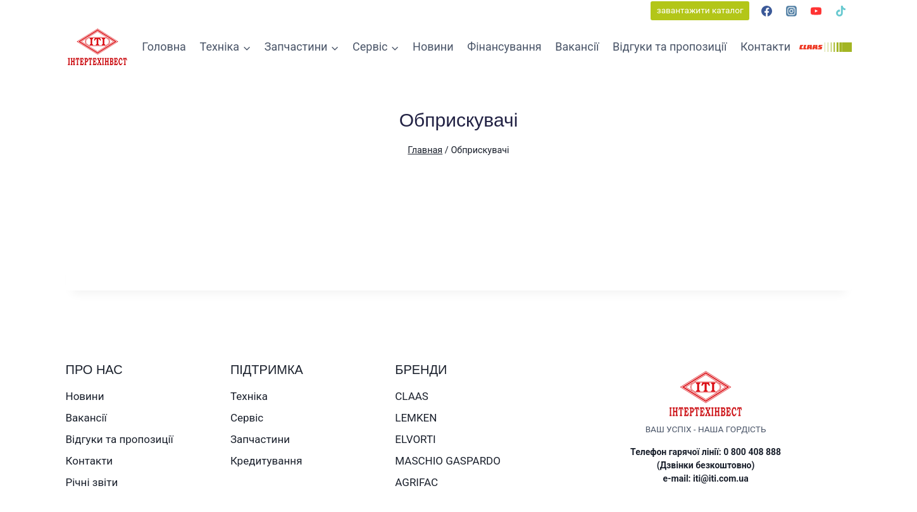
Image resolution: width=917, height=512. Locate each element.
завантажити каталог (700, 10)
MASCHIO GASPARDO (448, 460)
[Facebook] (766, 11)
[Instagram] (791, 11)
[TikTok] (841, 11)
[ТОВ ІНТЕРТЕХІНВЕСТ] (97, 47)
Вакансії (577, 46)
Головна (164, 46)
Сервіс (246, 417)
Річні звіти (92, 482)
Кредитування (266, 460)
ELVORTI (415, 439)
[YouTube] (816, 11)
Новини (433, 46)
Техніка (249, 396)
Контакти (765, 46)
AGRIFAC (416, 482)
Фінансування (504, 46)
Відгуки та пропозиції (670, 46)
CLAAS (411, 396)
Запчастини (260, 439)
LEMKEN (416, 417)
